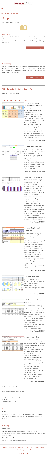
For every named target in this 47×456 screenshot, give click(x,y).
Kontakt (5, 447)
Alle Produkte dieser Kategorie (35, 48)
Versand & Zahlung (18, 450)
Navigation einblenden (11, 13)
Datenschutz (21, 447)
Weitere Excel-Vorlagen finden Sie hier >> (13, 391)
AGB (32, 447)
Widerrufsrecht (39, 447)
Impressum (12, 447)
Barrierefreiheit (29, 450)
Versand (19, 387)
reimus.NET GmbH (15, 22)
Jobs (28, 447)
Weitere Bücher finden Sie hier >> (11, 93)
